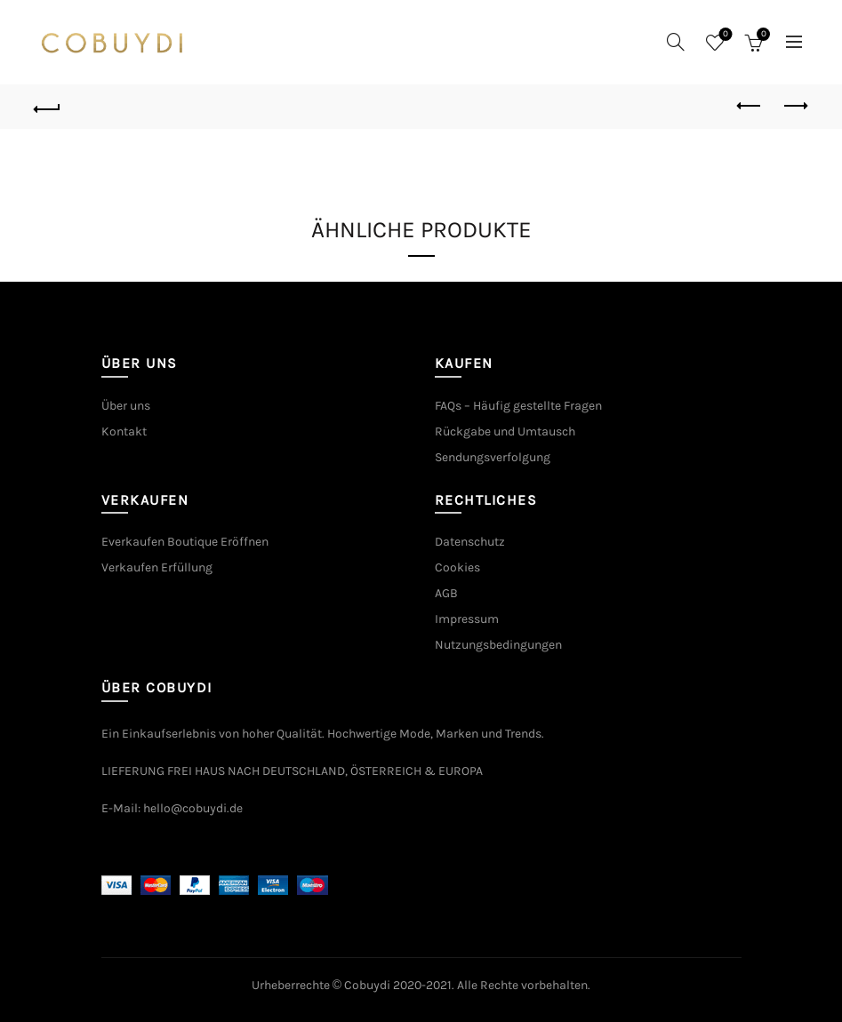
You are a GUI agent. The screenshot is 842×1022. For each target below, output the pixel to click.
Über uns (125, 405)
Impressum (467, 619)
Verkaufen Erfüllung (157, 567)
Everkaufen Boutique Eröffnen (185, 541)
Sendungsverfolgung (492, 457)
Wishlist (724, 35)
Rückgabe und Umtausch (505, 431)
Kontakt (124, 431)
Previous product (750, 106)
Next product (794, 106)
